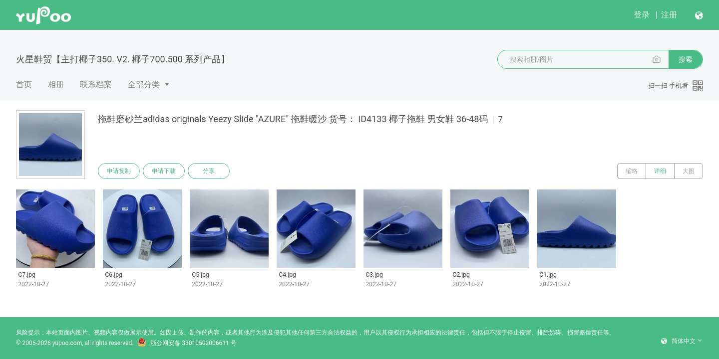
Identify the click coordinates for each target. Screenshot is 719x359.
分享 (209, 171)
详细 (660, 171)
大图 (689, 171)
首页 (24, 84)
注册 (669, 14)
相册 (56, 84)
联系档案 (96, 84)
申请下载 (164, 171)
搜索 (686, 59)
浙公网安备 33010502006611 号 (186, 343)
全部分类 (144, 84)
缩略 (632, 171)
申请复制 (119, 171)
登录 (642, 14)
